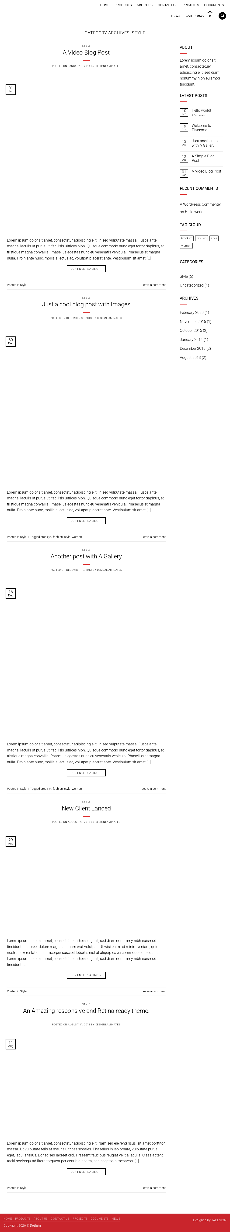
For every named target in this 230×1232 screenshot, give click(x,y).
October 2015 (191, 330)
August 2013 (190, 357)
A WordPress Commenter (200, 204)
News (175, 15)
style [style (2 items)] (214, 238)
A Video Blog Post (86, 52)
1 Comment (202, 115)
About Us (145, 5)
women (77, 537)
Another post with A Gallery (86, 556)
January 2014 (191, 339)
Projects (191, 5)
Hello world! (201, 110)
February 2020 (192, 312)
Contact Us (168, 5)
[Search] (222, 16)
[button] (199, 15)
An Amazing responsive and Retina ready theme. (86, 1010)
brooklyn (46, 537)
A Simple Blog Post (203, 158)
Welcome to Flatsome (201, 127)
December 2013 (193, 348)
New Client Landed (86, 808)
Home (104, 5)
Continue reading (86, 269)
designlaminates (107, 66)
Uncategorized (192, 285)
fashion (58, 537)
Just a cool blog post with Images (86, 304)
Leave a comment (154, 285)
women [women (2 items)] (186, 245)
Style (86, 45)
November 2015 (193, 321)
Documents (214, 5)
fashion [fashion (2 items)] (201, 238)
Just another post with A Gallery (206, 143)
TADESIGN (219, 1220)
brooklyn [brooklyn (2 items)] (186, 238)
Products (123, 5)
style (67, 537)
